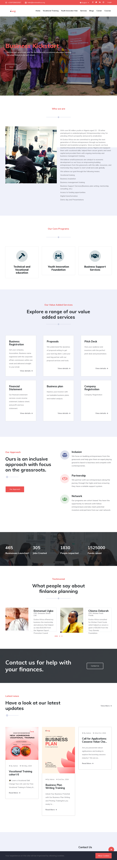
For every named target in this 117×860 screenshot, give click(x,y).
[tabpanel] (31, 619)
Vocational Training (50, 11)
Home (38, 11)
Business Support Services (95, 268)
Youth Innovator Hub (69, 11)
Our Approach (15, 489)
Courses (107, 11)
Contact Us (95, 666)
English (84, 3)
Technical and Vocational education (21, 269)
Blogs (91, 11)
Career (99, 11)
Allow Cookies (103, 856)
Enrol (11, 67)
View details (26, 371)
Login (110, 2)
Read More (14, 793)
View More (106, 706)
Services (83, 11)
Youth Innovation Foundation (58, 268)
